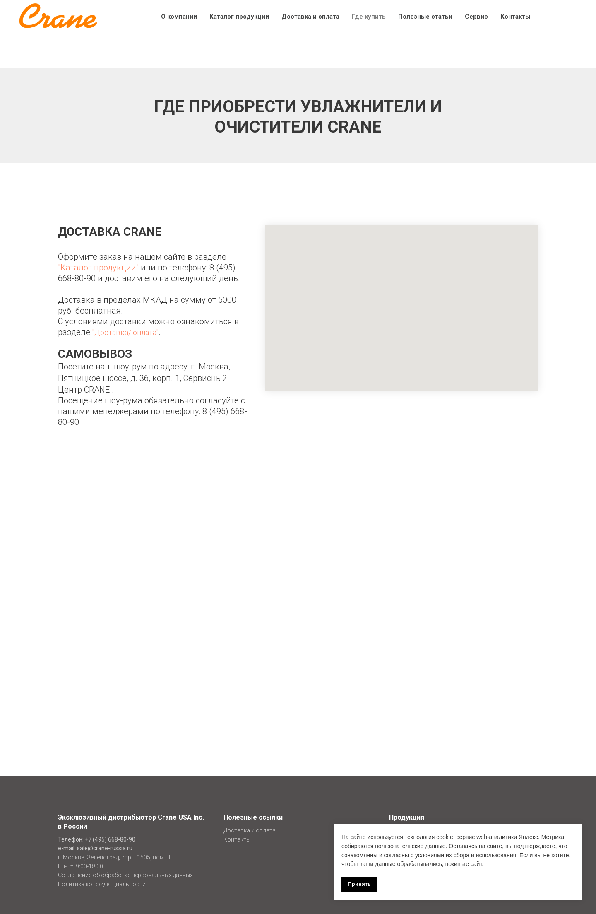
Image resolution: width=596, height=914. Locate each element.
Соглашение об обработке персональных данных (125, 875)
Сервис (476, 16)
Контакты (515, 16)
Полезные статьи (425, 16)
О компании (179, 16)
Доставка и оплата (310, 16)
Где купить (369, 16)
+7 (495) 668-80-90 (110, 839)
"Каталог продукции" (98, 268)
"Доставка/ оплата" (125, 332)
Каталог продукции (239, 16)
